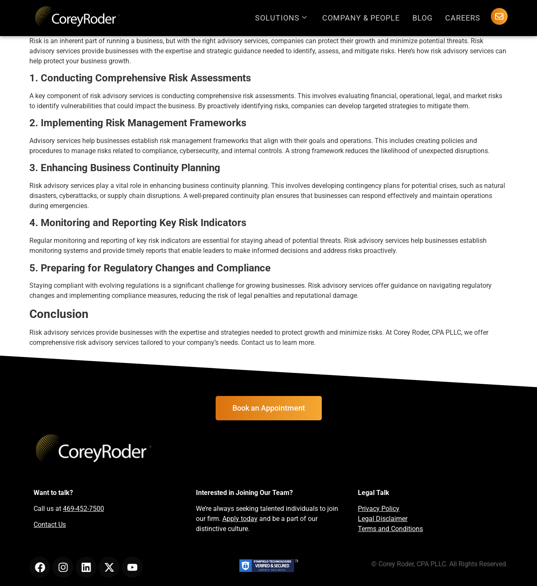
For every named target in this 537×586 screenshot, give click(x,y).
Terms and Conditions (390, 529)
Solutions (281, 17)
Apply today (240, 519)
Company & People (361, 17)
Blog (422, 17)
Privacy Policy (378, 509)
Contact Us (50, 525)
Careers (462, 17)
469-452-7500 (83, 509)
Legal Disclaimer (382, 519)
